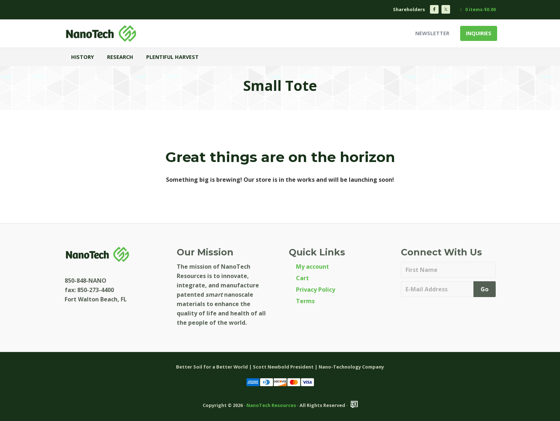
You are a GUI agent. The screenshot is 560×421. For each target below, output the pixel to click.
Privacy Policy (315, 289)
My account (312, 266)
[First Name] (448, 270)
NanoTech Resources (271, 405)
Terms (305, 301)
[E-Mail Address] (438, 289)
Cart (302, 278)
